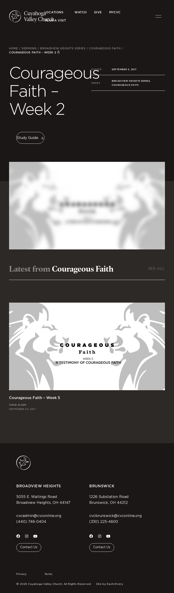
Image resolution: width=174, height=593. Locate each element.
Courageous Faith (105, 48)
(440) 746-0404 (31, 522)
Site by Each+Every (109, 584)
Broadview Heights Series (62, 48)
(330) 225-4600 (103, 522)
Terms (48, 574)
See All (156, 268)
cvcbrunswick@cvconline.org (115, 516)
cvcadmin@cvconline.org (38, 516)
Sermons (29, 48)
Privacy (21, 574)
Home (13, 48)
